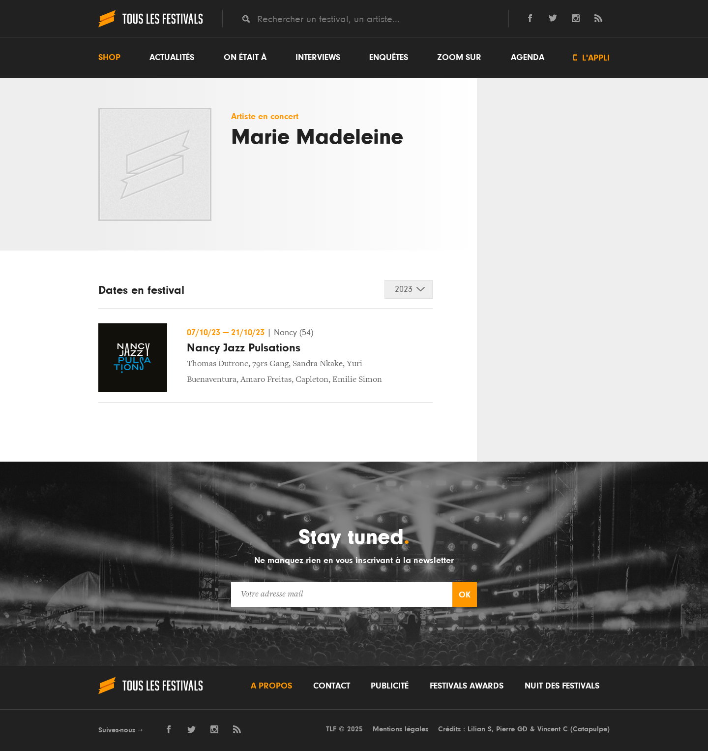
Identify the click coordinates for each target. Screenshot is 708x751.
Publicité (390, 686)
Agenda (527, 57)
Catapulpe (590, 729)
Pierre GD (512, 729)
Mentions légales (400, 729)
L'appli (591, 58)
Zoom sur (459, 57)
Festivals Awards (466, 686)
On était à (245, 57)
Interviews (317, 57)
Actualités (171, 57)
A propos (271, 686)
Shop (109, 57)
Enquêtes (388, 57)
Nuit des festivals (562, 686)
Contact (331, 686)
